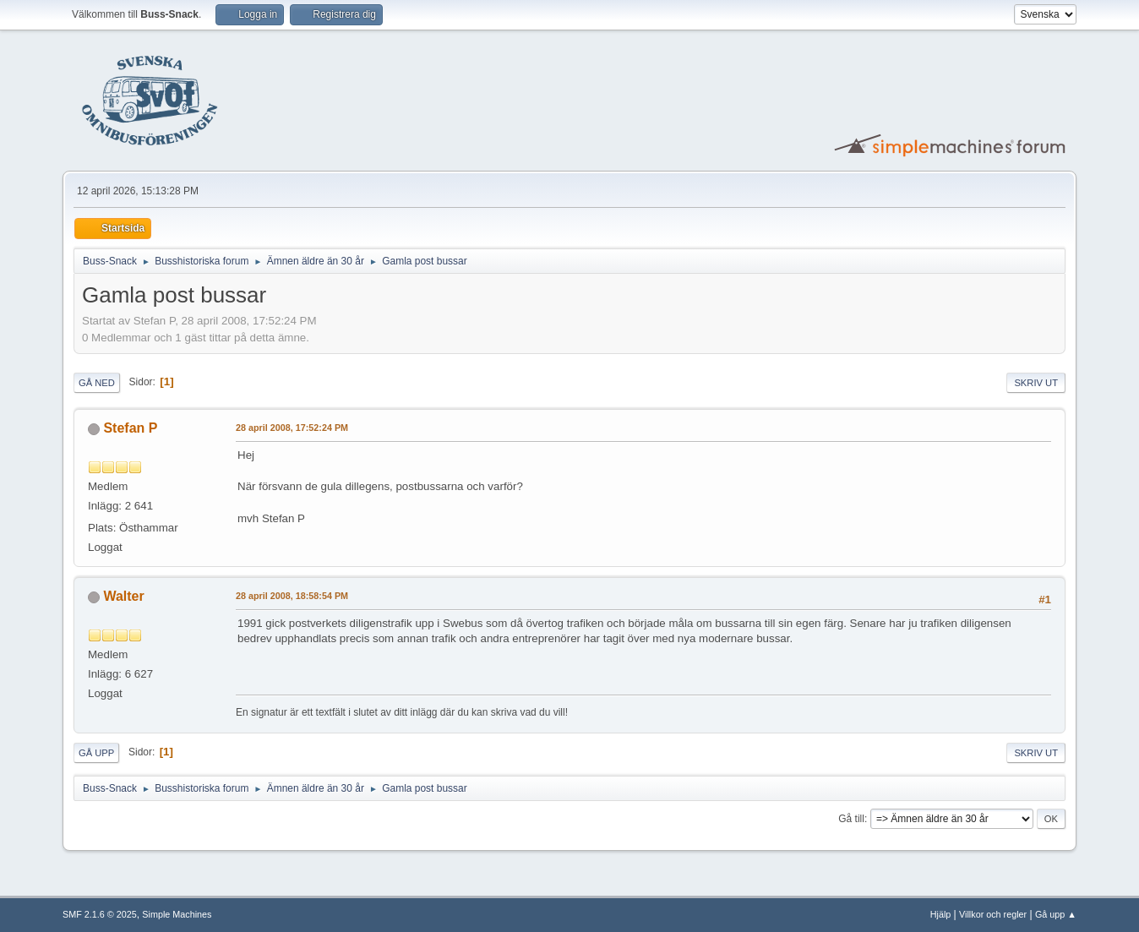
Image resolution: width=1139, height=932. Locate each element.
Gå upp (96, 753)
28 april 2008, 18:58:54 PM (292, 596)
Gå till (851, 819)
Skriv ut (1036, 383)
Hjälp (940, 914)
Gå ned (97, 383)
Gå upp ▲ (1055, 914)
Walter (123, 596)
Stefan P (130, 428)
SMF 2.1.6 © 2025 (100, 914)
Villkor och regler (993, 914)
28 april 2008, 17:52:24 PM (292, 427)
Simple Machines (176, 914)
